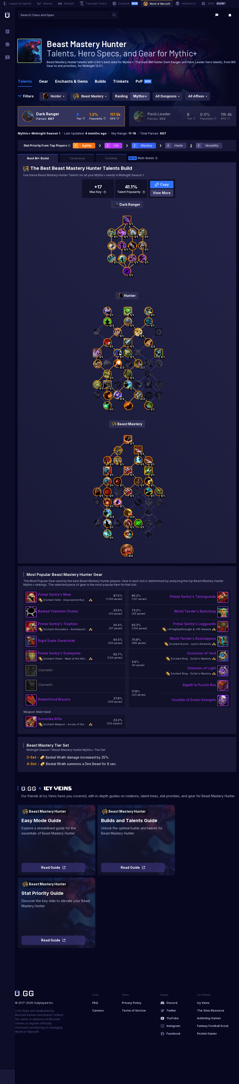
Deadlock (125, 3)
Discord (171, 1003)
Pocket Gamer (207, 1033)
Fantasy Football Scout (212, 1026)
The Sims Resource (210, 1010)
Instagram (173, 1026)
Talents (25, 81)
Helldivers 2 (186, 3)
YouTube (172, 1018)
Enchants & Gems (71, 81)
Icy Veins (203, 1003)
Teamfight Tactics (93, 3)
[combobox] (64, 15)
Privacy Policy (131, 1003)
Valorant (44, 3)
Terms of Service (134, 1010)
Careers (98, 1010)
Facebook (173, 1033)
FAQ (95, 1003)
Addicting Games (209, 1018)
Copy (162, 184)
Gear (43, 81)
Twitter (171, 1010)
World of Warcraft (157, 4)
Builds (100, 81)
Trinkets (121, 81)
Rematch (66, 3)
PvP (143, 81)
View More (162, 193)
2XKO (213, 3)
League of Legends (17, 3)
